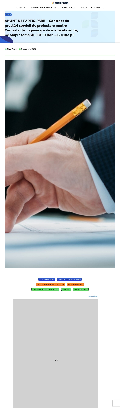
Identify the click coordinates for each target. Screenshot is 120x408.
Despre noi (22, 8)
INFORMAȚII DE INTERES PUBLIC (45, 8)
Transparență (69, 8)
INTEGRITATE (97, 8)
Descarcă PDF (93, 296)
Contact (84, 8)
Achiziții (8, 14)
